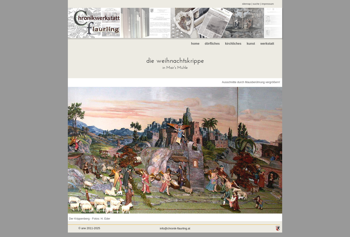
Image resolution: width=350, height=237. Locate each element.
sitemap (246, 3)
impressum (268, 3)
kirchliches (233, 43)
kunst (251, 43)
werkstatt (270, 43)
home (195, 43)
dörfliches (212, 43)
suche (256, 3)
